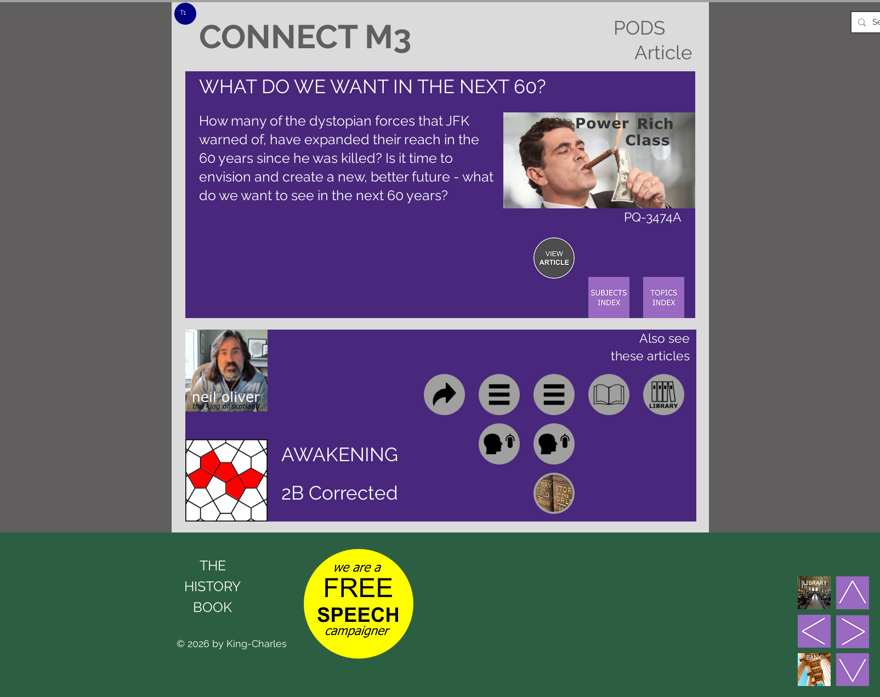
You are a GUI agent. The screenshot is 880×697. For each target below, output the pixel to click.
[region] (554, 258)
